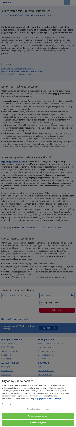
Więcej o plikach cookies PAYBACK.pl (48, 399)
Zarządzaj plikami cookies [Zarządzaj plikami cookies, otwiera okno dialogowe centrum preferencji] (38, 409)
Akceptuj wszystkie (38, 422)
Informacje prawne (9, 404)
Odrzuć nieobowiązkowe (38, 416)
